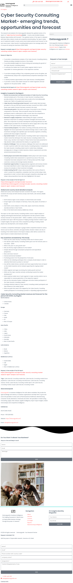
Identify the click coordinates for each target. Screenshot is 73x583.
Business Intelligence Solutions (12, 6)
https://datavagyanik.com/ (13, 418)
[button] (71, 5)
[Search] (71, 34)
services (67, 49)
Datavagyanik (4, 392)
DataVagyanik (10, 3)
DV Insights (4, 9)
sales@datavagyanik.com (11, 422)
